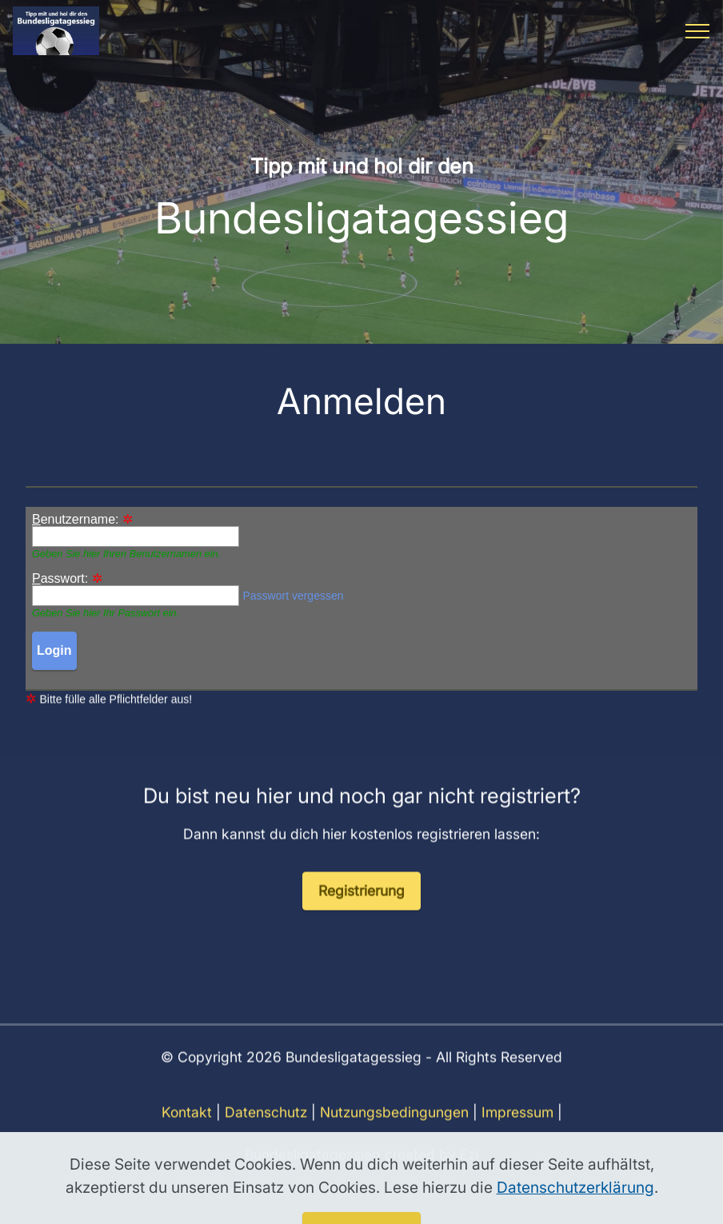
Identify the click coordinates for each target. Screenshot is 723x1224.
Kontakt (187, 1129)
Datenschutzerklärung (575, 1211)
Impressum (517, 1129)
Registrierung (361, 907)
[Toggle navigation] (697, 31)
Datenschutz (266, 1129)
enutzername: (75, 519)
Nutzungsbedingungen (394, 1129)
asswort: (60, 578)
